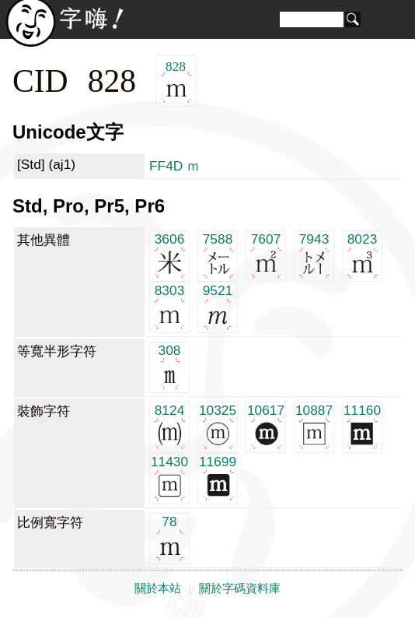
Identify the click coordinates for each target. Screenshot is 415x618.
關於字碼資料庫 (240, 588)
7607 (266, 255)
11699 (217, 477)
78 (170, 537)
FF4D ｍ (174, 166)
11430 (169, 477)
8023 (362, 255)
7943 (314, 255)
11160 (362, 426)
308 (170, 366)
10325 (217, 426)
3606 (170, 255)
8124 (170, 426)
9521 (218, 306)
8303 (170, 306)
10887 (314, 426)
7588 (218, 255)
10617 (265, 426)
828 (176, 81)
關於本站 (157, 588)
